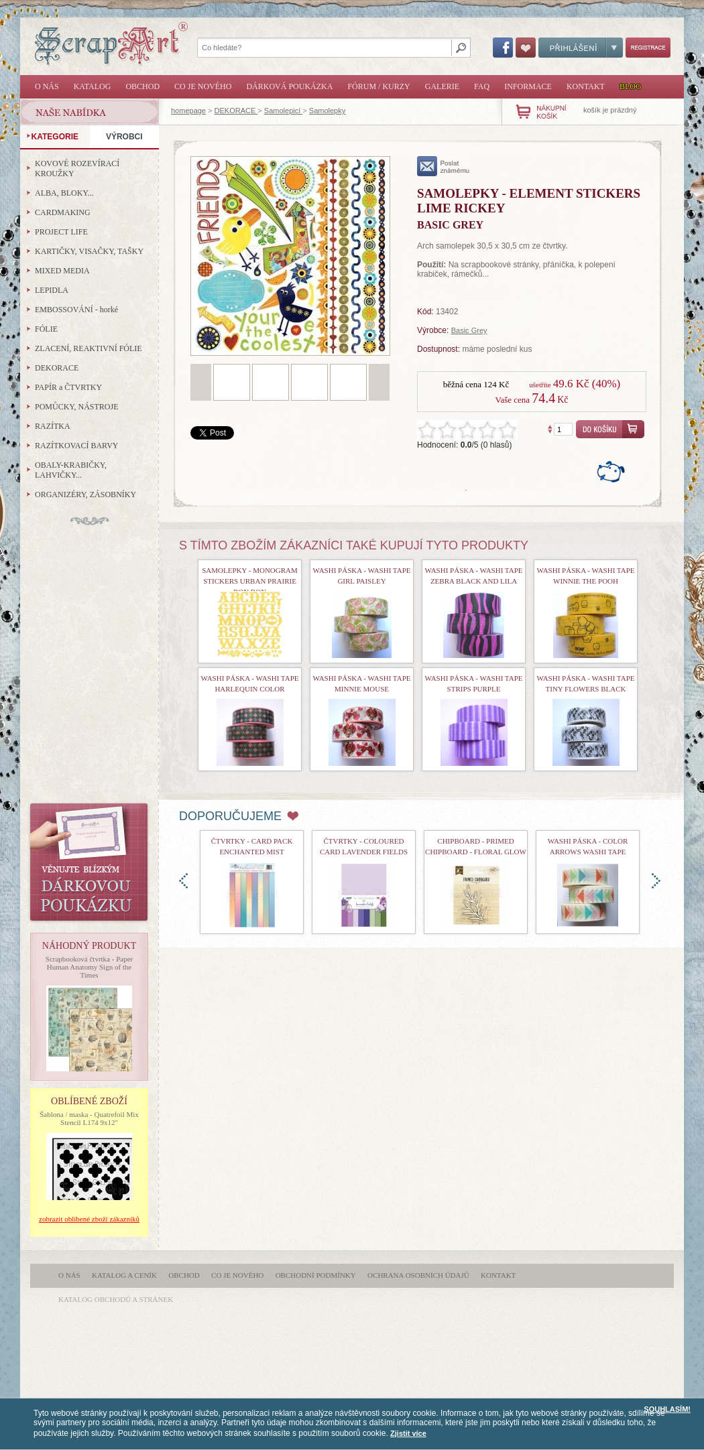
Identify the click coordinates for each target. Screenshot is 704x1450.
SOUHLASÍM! (667, 1409)
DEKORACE (236, 111)
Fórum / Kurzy (378, 86)
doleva (183, 880)
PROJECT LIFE (61, 232)
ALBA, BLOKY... (64, 193)
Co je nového (202, 86)
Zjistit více (408, 1433)
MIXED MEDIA (62, 270)
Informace (528, 86)
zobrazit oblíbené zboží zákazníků (89, 1219)
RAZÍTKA (52, 426)
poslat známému (443, 166)
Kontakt (586, 86)
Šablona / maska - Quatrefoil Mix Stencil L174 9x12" (89, 1118)
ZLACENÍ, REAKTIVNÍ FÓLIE (88, 348)
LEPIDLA (51, 290)
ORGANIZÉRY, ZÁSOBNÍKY (85, 494)
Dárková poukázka (289, 86)
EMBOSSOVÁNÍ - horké (76, 309)
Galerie (442, 86)
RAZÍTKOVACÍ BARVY (77, 445)
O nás (47, 86)
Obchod (142, 86)
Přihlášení (580, 48)
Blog (631, 86)
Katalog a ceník (124, 1275)
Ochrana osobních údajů (418, 1275)
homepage (188, 111)
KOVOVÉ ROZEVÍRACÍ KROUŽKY (77, 168)
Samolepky (327, 111)
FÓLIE (46, 329)
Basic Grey (469, 330)
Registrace (648, 48)
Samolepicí (283, 111)
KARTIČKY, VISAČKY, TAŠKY (89, 251)
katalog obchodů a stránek (115, 1299)
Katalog (92, 86)
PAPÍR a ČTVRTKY (68, 387)
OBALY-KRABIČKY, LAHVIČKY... (71, 470)
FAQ (481, 86)
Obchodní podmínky (316, 1275)
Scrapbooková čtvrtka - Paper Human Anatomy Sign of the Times (89, 967)
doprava (656, 880)
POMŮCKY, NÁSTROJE (76, 406)
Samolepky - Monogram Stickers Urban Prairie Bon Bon (250, 581)
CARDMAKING (63, 212)
